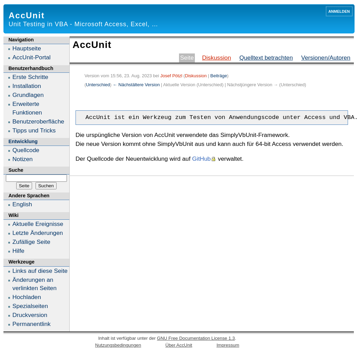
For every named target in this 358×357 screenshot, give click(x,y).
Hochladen (26, 297)
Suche (15, 170)
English (22, 204)
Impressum (228, 345)
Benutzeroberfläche (38, 121)
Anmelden (339, 11)
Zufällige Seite (31, 241)
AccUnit (27, 15)
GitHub (201, 158)
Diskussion (216, 57)
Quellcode (25, 150)
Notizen (22, 159)
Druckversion (29, 314)
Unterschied (98, 84)
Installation (26, 85)
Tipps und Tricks (34, 130)
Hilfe (18, 250)
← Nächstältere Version (136, 84)
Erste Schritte (30, 76)
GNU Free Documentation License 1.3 (196, 338)
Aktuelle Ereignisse (37, 223)
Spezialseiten (30, 306)
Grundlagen (28, 94)
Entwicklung (23, 141)
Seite (187, 57)
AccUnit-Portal (31, 57)
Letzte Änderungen (37, 232)
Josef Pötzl (171, 75)
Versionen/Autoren (325, 57)
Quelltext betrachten (266, 57)
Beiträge (218, 75)
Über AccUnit (179, 345)
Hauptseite (26, 48)
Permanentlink (31, 323)
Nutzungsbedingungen (118, 345)
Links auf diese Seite (40, 270)
